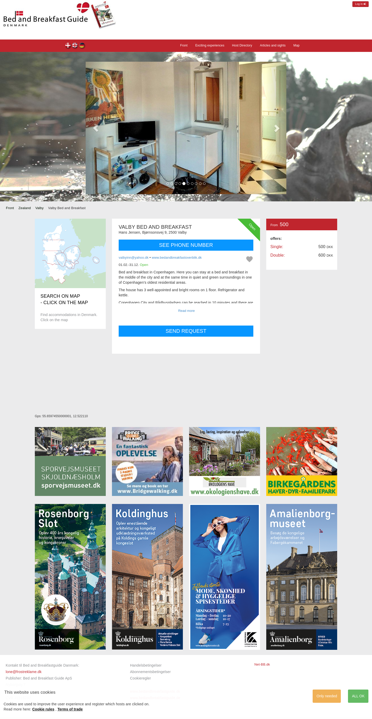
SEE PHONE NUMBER (186, 245)
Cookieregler (140, 678)
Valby (39, 208)
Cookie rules (43, 709)
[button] (96, 128)
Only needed (327, 696)
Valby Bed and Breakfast (68, 46)
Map (296, 45)
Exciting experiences (209, 45)
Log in (360, 4)
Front (184, 45)
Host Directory (242, 45)
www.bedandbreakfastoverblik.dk (177, 257)
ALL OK (358, 696)
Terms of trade (70, 709)
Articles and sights (273, 45)
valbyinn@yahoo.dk (134, 257)
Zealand (25, 208)
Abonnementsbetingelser (150, 672)
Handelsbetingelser (145, 665)
